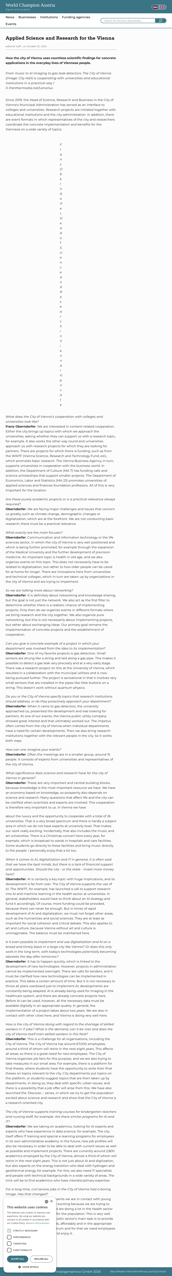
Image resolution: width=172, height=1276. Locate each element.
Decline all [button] (41, 1258)
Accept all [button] (17, 1258)
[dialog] (30, 1234)
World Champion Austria (30, 5)
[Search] (160, 21)
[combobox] (46, 1201)
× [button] (51, 1201)
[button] (30, 1267)
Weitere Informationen (37, 1223)
